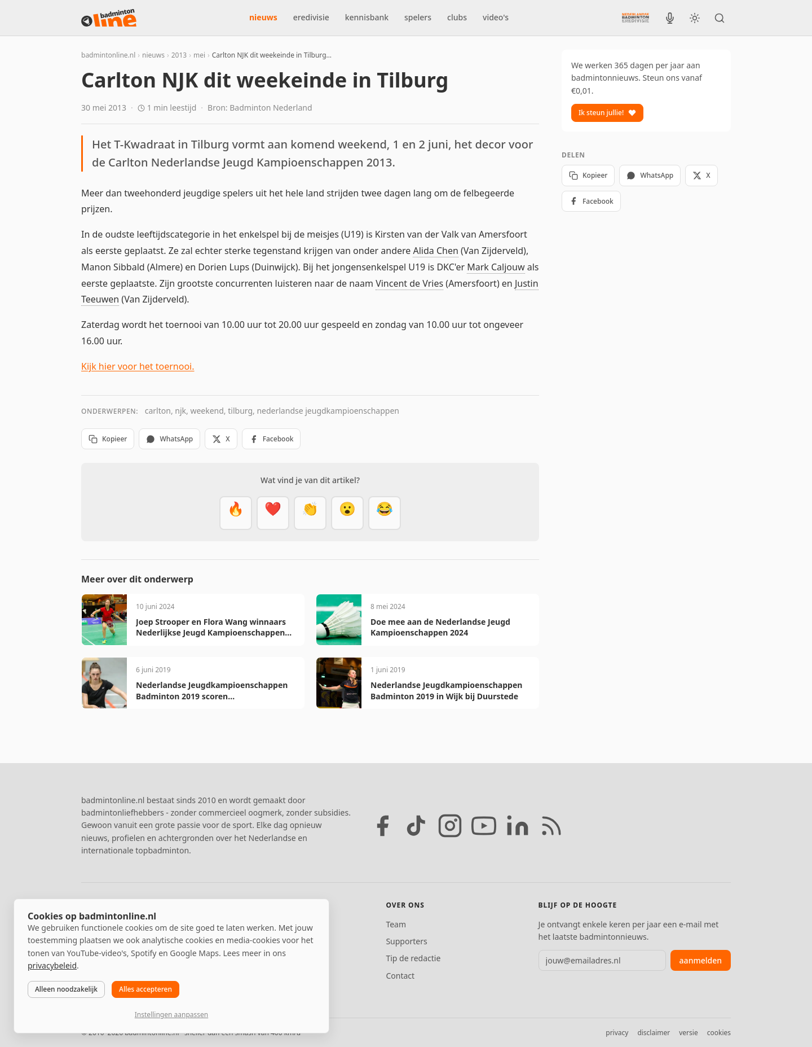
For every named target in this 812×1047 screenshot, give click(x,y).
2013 (179, 55)
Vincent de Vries (409, 283)
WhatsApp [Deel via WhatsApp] (169, 439)
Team (396, 924)
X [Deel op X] (221, 439)
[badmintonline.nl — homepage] (108, 18)
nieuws (263, 17)
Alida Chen (435, 250)
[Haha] (384, 513)
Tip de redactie (413, 958)
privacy (617, 1032)
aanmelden (700, 960)
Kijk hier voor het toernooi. (138, 366)
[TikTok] (416, 825)
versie (688, 1032)
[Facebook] (382, 825)
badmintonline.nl (108, 55)
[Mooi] (273, 513)
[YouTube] (483, 825)
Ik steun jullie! (607, 112)
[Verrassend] (347, 513)
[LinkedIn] (517, 825)
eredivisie (311, 17)
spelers (417, 17)
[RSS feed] (551, 825)
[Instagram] (450, 825)
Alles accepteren (145, 989)
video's (496, 17)
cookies (719, 1032)
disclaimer (653, 1032)
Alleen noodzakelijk (66, 989)
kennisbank (367, 17)
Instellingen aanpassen (171, 1014)
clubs (457, 17)
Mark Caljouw (495, 267)
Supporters (406, 941)
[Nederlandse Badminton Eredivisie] (635, 17)
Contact (400, 975)
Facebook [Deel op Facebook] (271, 439)
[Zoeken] (719, 18)
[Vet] (235, 513)
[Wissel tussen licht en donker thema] (694, 18)
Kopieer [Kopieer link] (108, 439)
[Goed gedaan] (310, 513)
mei (199, 55)
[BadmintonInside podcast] (670, 18)
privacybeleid (52, 965)
